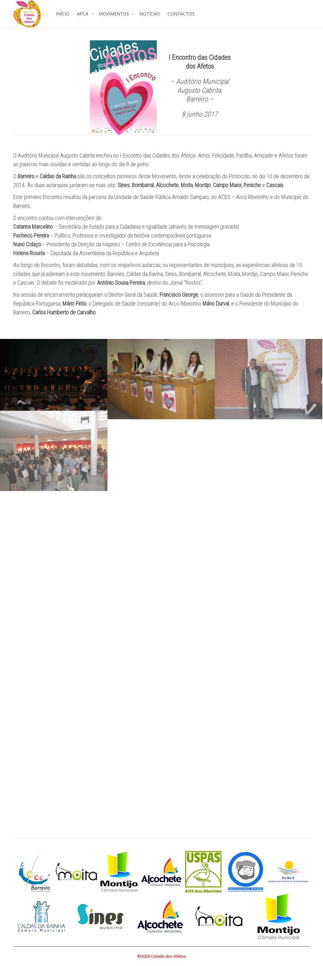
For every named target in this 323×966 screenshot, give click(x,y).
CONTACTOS (181, 14)
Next (302, 916)
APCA (83, 14)
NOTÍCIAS (149, 14)
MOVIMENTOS (114, 14)
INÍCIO (62, 14)
